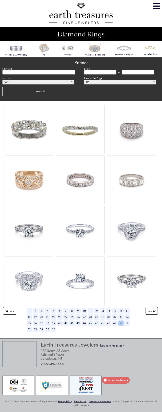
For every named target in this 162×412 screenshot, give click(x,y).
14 (108, 311)
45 (90, 323)
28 (90, 317)
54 (41, 329)
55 (47, 329)
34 (127, 317)
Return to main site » (112, 345)
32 (114, 317)
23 (59, 317)
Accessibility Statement (100, 401)
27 (84, 317)
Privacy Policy (65, 401)
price (87, 68)
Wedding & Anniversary (16, 49)
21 (47, 317)
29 (96, 317)
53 (35, 329)
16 (121, 311)
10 (84, 311)
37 (41, 323)
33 (121, 317)
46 (96, 323)
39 (53, 323)
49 (114, 323)
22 (53, 317)
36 (35, 323)
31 (108, 317)
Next (152, 311)
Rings (44, 49)
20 (41, 317)
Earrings (68, 49)
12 (96, 311)
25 (72, 317)
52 (29, 329)
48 (108, 323)
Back (9, 311)
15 (114, 311)
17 (127, 311)
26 (78, 317)
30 (102, 317)
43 (78, 323)
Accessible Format (116, 380)
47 (102, 323)
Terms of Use (80, 401)
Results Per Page (93, 78)
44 (84, 323)
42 (72, 323)
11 (90, 311)
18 (29, 317)
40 (59, 323)
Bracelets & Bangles (124, 49)
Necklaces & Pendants (95, 49)
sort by (6, 78)
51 (127, 323)
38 (47, 323)
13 (102, 311)
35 (29, 323)
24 (66, 317)
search (40, 91)
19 (35, 317)
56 (53, 329)
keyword (7, 68)
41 (66, 323)
